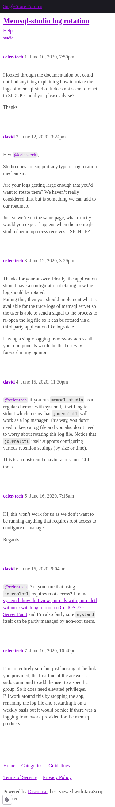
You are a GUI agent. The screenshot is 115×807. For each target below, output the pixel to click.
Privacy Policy (57, 777)
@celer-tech (25, 154)
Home (9, 765)
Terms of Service (20, 777)
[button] (7, 800)
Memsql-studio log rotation (46, 21)
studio (8, 38)
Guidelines (59, 765)
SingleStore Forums (22, 6)
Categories (31, 765)
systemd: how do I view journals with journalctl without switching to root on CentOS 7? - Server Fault (50, 607)
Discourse (38, 791)
